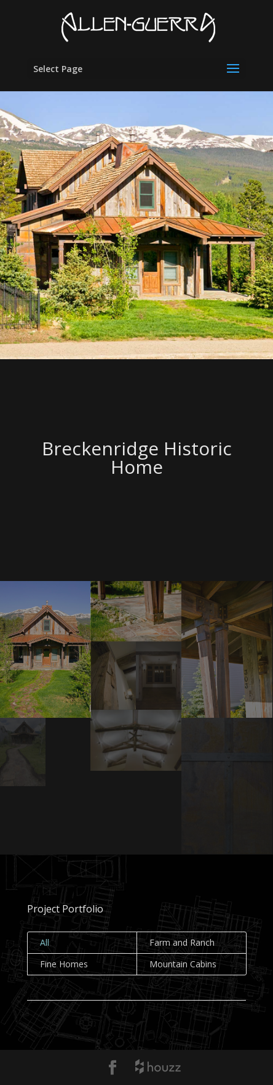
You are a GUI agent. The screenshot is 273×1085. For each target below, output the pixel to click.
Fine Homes (64, 964)
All (44, 942)
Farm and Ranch (182, 942)
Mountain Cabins (182, 964)
